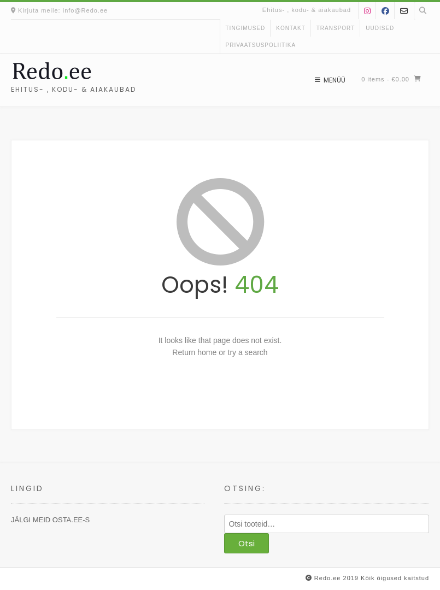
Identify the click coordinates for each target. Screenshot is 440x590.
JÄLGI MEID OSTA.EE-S (50, 520)
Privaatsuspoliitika (261, 45)
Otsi (246, 543)
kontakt (290, 28)
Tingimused (246, 28)
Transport (335, 28)
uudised (380, 28)
